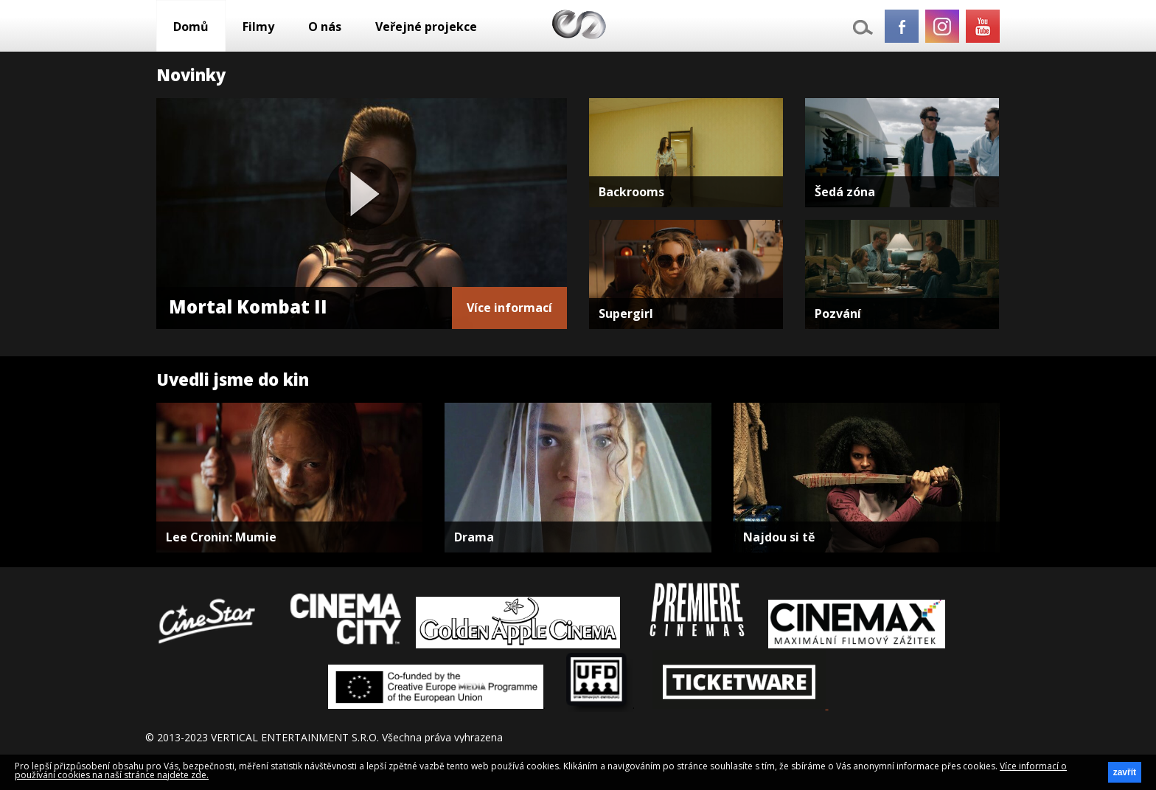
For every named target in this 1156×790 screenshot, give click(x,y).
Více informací (509, 307)
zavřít (1124, 772)
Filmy (258, 26)
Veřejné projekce (426, 26)
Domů (191, 26)
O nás (324, 26)
